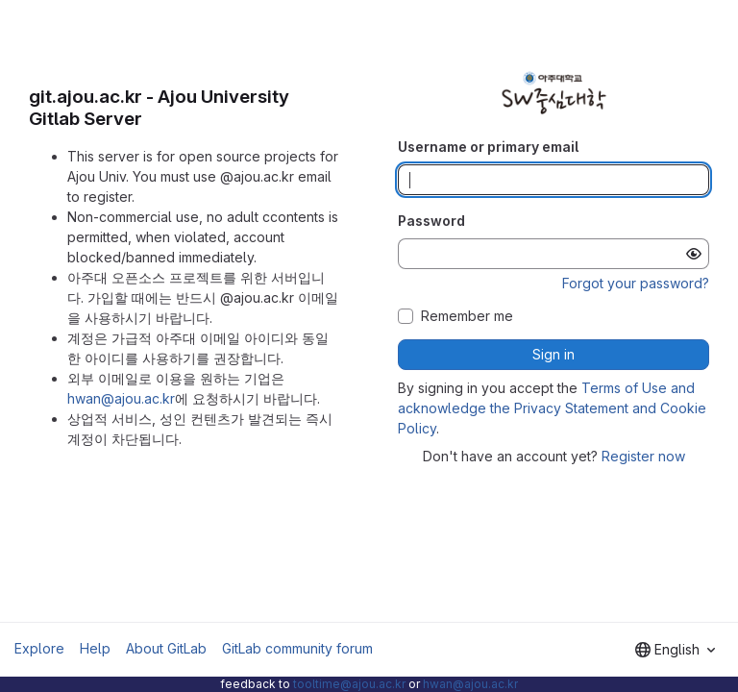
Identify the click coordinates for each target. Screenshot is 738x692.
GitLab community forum (297, 648)
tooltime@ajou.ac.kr (349, 684)
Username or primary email (488, 146)
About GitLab (166, 648)
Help (95, 648)
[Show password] (693, 253)
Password (431, 220)
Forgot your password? (635, 283)
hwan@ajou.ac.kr (121, 398)
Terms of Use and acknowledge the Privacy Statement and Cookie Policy (552, 408)
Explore (39, 648)
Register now (643, 456)
